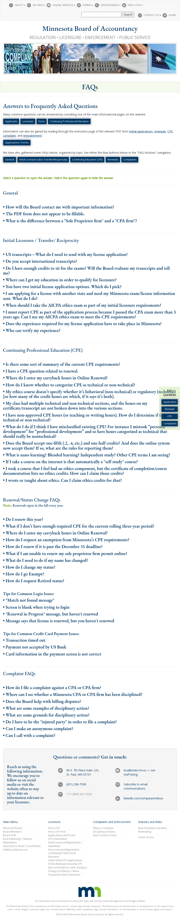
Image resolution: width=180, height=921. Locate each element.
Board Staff (9, 835)
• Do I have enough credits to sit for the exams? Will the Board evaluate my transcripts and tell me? (86, 270)
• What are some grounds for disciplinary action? (46, 715)
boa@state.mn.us (135, 770)
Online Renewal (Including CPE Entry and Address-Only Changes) (67, 865)
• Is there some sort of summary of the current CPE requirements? (61, 364)
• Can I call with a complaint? (29, 735)
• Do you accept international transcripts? (40, 261)
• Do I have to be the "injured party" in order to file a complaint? (60, 722)
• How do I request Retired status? (33, 581)
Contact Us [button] (152, 15)
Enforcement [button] (111, 5)
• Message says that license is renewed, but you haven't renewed (58, 621)
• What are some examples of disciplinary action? (46, 708)
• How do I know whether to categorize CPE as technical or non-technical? (69, 385)
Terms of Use (146, 837)
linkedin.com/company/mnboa (143, 798)
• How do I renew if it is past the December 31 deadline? (53, 546)
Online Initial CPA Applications (65, 860)
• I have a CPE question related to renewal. (40, 371)
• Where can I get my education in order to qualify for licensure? (60, 280)
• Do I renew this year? (23, 519)
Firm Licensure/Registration (63, 849)
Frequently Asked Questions (64, 874)
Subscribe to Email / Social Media (22, 846)
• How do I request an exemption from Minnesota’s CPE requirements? (66, 540)
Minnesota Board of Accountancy (90, 28)
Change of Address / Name (63, 871)
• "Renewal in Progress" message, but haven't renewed (50, 614)
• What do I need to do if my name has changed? (45, 560)
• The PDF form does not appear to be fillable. (44, 214)
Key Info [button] (39, 5)
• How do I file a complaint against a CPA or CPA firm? (52, 687)
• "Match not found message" (28, 600)
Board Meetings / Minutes (17, 838)
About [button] (20, 5)
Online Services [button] (64, 5)
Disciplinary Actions (104, 831)
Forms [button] (88, 5)
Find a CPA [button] (135, 5)
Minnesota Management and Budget (117, 901)
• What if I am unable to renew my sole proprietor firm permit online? (65, 553)
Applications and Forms (61, 835)
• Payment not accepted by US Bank (34, 647)
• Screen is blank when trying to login (36, 607)
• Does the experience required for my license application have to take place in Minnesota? (82, 324)
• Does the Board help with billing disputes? (42, 701)
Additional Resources (15, 849)
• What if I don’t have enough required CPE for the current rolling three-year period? (78, 526)
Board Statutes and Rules (152, 828)
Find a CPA (54, 828)
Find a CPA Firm (57, 831)
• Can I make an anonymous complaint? (38, 729)
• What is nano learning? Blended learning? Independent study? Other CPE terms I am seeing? (86, 455)
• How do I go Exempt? (23, 574)
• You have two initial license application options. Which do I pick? (62, 287)
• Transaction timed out (24, 640)
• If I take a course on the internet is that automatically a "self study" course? (70, 462)
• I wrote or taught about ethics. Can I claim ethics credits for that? (62, 480)
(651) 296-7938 (76, 784)
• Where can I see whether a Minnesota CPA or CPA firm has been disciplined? (72, 694)
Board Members (12, 831)
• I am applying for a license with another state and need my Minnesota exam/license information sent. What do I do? (89, 296)
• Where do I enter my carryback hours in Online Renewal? (55, 378)
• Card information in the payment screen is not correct (52, 654)
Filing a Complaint (103, 828)
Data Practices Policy (105, 835)
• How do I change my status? (29, 567)
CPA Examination (57, 838)
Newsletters (10, 842)
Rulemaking (144, 831)
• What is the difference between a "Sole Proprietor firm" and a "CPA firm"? (70, 221)
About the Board (12, 828)
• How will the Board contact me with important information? (58, 207)
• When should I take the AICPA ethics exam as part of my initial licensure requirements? (82, 305)
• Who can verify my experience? (31, 330)
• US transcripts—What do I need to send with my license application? (65, 254)
